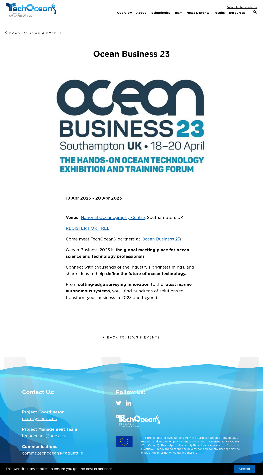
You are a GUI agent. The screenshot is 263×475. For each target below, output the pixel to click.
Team (178, 12)
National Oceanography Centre (113, 217)
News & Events (198, 12)
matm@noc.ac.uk (39, 418)
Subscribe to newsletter (242, 7)
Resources (237, 12)
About (141, 12)
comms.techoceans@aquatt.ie (52, 453)
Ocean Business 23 (160, 239)
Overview (124, 12)
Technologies (160, 12)
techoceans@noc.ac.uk (45, 436)
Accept (244, 469)
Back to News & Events (35, 32)
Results (219, 12)
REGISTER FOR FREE (88, 228)
